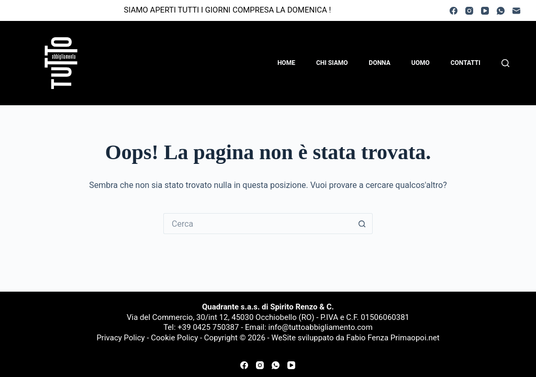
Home (286, 62)
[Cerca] (505, 63)
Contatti (466, 62)
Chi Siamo (332, 62)
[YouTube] (485, 11)
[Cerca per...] (257, 223)
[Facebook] (453, 11)
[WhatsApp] (501, 11)
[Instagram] (469, 11)
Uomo (420, 62)
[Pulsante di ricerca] (362, 223)
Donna (379, 62)
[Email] (516, 11)
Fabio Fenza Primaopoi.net (393, 337)
